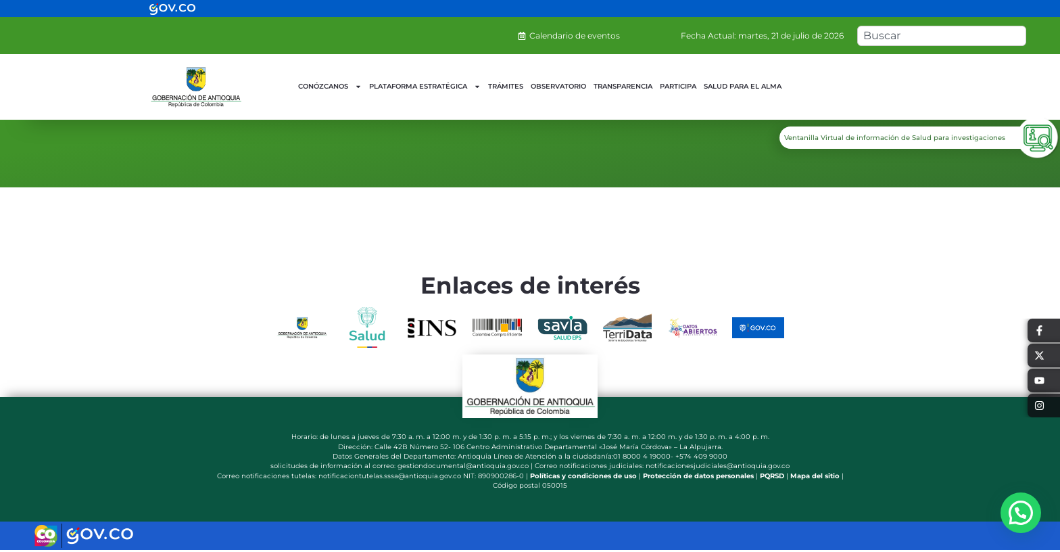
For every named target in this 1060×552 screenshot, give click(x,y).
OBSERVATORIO (558, 86)
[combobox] (941, 36)
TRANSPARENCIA (623, 86)
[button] (1021, 512)
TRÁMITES (505, 86)
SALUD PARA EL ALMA (742, 86)
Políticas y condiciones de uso (583, 476)
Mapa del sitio (815, 476)
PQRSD (772, 476)
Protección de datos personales (698, 476)
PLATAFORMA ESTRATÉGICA (425, 86)
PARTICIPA (678, 86)
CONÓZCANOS (330, 86)
